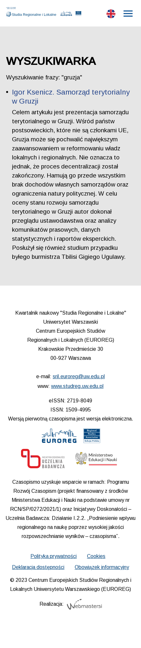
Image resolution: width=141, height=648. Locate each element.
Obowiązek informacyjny (102, 567)
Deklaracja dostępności (38, 567)
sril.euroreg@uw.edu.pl (79, 376)
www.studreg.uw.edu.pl (77, 386)
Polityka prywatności (53, 556)
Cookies (96, 556)
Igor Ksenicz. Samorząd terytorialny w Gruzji (71, 96)
